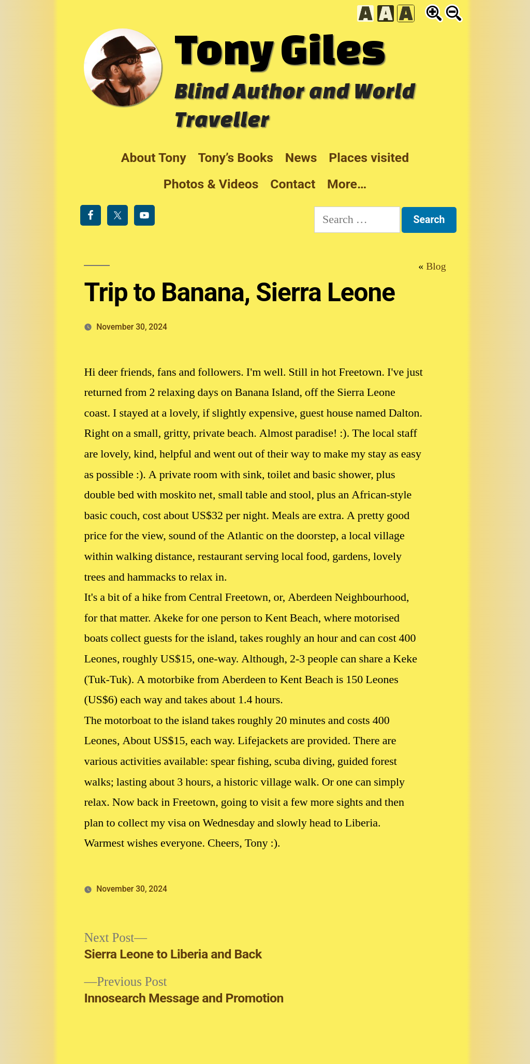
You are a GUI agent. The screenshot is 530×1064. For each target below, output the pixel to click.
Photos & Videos (211, 183)
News (301, 157)
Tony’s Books (235, 157)
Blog (436, 266)
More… (346, 183)
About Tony (153, 157)
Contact (292, 183)
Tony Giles (280, 48)
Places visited (369, 157)
